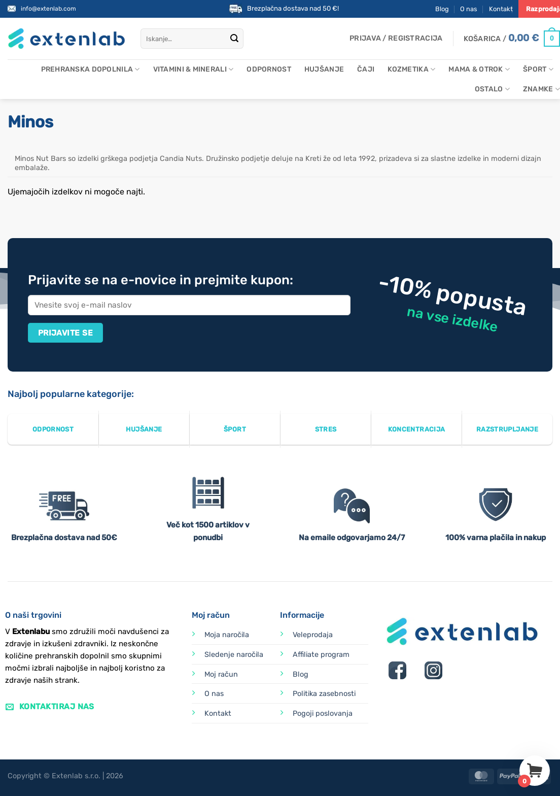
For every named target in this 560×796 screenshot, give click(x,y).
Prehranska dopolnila (90, 69)
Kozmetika (411, 69)
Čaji (365, 69)
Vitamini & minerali (193, 69)
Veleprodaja (313, 635)
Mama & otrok (479, 69)
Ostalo (492, 89)
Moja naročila (226, 635)
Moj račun (221, 674)
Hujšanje (324, 69)
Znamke (541, 89)
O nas (468, 9)
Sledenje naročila (233, 654)
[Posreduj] (234, 38)
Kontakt (501, 9)
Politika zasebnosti (324, 693)
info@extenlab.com (48, 8)
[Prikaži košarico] (512, 38)
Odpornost (269, 69)
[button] (395, 38)
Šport (538, 69)
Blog (442, 9)
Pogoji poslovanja (323, 713)
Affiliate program (321, 654)
